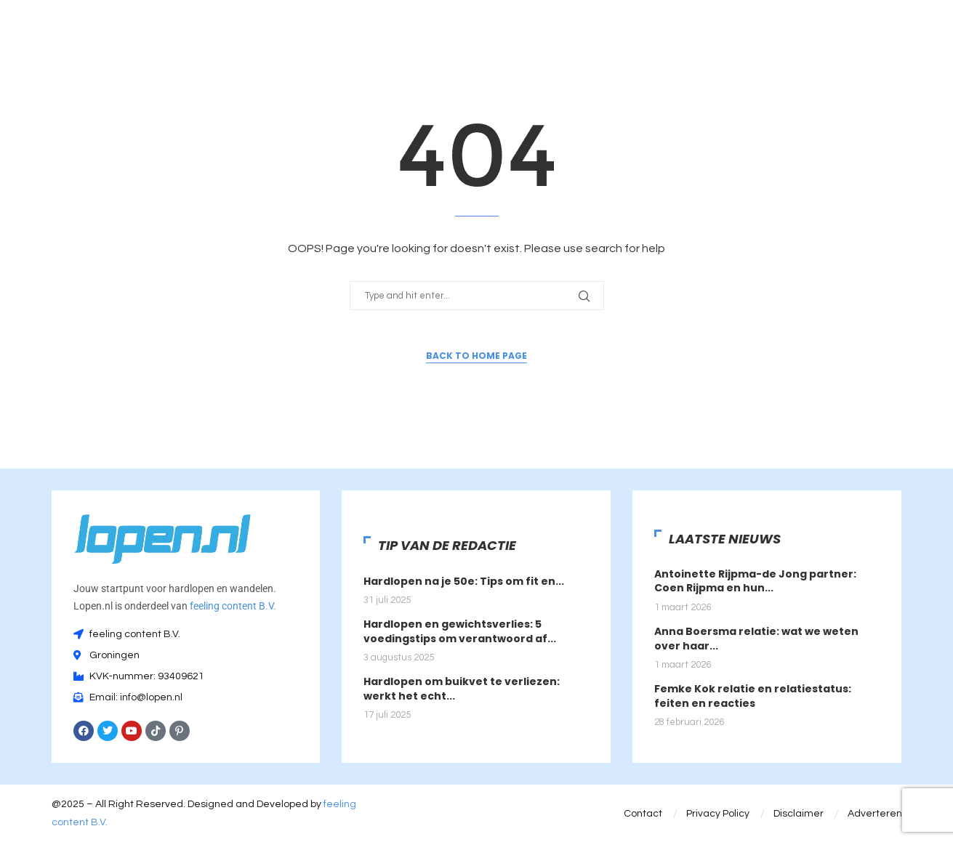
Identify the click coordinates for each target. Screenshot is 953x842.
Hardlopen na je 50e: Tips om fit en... (463, 581)
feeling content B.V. (233, 606)
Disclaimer (798, 814)
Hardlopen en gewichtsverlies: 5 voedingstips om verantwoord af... (459, 631)
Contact (643, 814)
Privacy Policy (717, 814)
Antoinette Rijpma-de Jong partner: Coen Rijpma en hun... (755, 581)
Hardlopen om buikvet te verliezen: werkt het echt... (461, 688)
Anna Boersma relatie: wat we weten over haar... (756, 638)
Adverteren (875, 814)
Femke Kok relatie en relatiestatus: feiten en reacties (752, 696)
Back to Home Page (476, 355)
